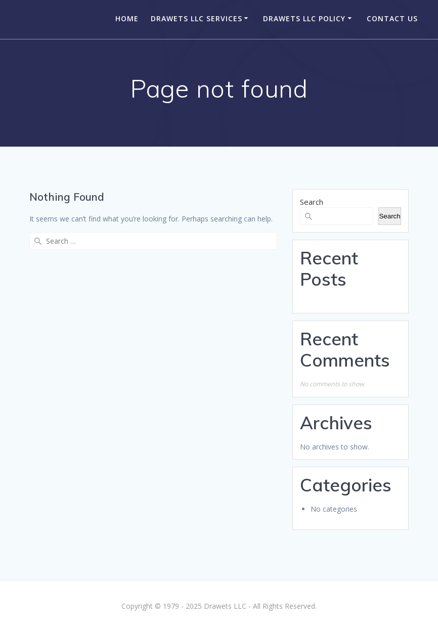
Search (311, 202)
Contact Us (392, 18)
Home (127, 18)
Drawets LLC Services (196, 18)
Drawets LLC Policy (304, 18)
